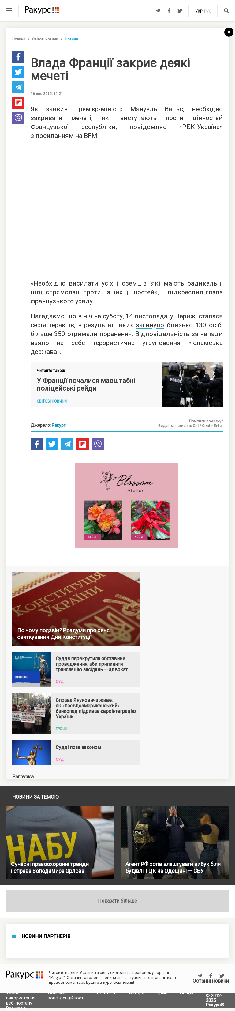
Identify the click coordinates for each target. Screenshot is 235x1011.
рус (207, 11)
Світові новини (45, 39)
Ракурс (59, 425)
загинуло (150, 325)
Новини (18, 39)
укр (198, 11)
